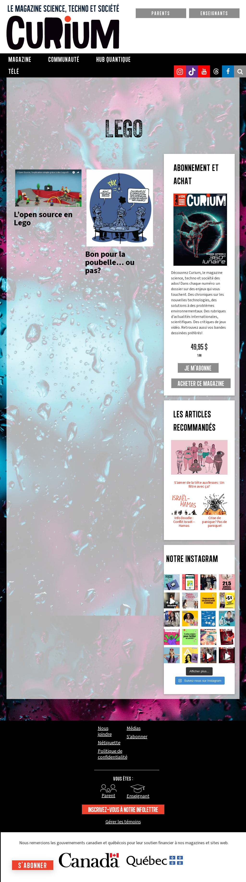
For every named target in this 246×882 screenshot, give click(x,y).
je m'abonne (198, 368)
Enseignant (138, 796)
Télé (13, 71)
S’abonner (137, 737)
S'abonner (32, 865)
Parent (108, 795)
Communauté (64, 59)
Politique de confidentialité (112, 754)
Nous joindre (105, 731)
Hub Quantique (113, 59)
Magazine (19, 59)
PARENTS (161, 13)
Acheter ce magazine (201, 383)
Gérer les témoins (123, 822)
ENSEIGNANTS (214, 13)
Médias (134, 728)
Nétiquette (109, 743)
